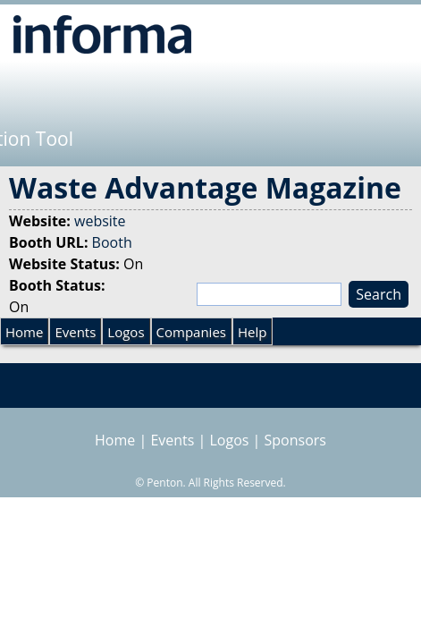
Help (252, 332)
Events (75, 332)
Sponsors (295, 440)
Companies (191, 332)
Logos (125, 332)
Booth (112, 242)
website (100, 221)
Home (24, 332)
